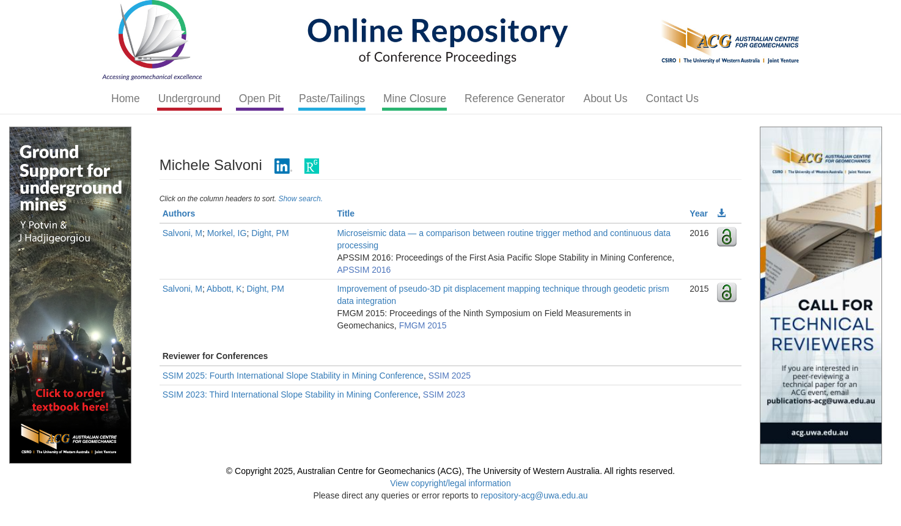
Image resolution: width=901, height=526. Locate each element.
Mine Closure (414, 98)
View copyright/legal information (450, 483)
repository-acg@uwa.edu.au (533, 495)
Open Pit (260, 98)
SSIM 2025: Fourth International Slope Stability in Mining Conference (293, 375)
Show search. (300, 198)
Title (346, 213)
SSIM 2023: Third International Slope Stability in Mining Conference (290, 394)
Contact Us (672, 98)
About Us (605, 98)
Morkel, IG (227, 233)
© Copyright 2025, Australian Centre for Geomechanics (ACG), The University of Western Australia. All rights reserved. (450, 471)
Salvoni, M (182, 233)
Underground (189, 98)
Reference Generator (515, 98)
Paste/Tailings (332, 98)
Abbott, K (224, 289)
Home (125, 98)
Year (699, 213)
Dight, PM (270, 233)
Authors (179, 213)
